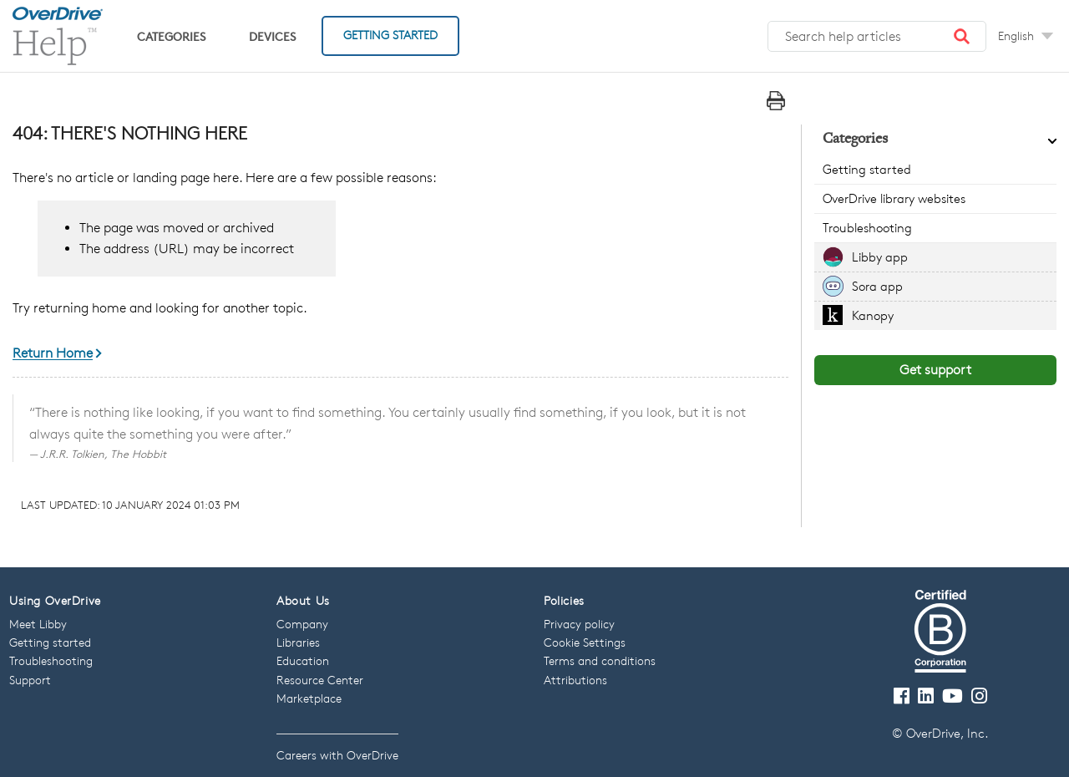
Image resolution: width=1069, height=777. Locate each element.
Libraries (298, 642)
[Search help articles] (876, 36)
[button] (962, 36)
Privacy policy (579, 624)
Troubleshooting (867, 228)
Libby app (880, 257)
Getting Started (390, 35)
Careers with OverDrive (337, 755)
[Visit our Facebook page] (901, 696)
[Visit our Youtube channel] (952, 696)
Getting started (867, 169)
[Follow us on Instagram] (979, 696)
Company (302, 624)
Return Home (53, 353)
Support (30, 680)
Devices (272, 36)
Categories (171, 36)
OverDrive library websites (894, 198)
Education (302, 660)
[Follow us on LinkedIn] (926, 696)
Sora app (877, 286)
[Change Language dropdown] (1025, 36)
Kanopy (873, 315)
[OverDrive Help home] (58, 36)
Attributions (575, 680)
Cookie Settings (585, 642)
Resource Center (319, 680)
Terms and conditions (600, 660)
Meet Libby (38, 624)
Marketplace (309, 698)
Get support (935, 370)
